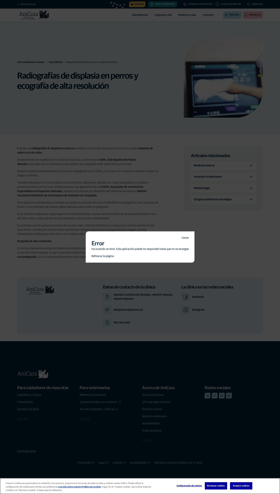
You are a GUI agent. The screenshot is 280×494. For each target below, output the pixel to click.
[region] (140, 486)
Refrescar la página (102, 256)
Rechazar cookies (216, 486)
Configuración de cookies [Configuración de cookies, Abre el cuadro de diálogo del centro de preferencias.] (189, 486)
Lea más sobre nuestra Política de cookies (79, 487)
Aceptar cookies (241, 486)
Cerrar (185, 237)
